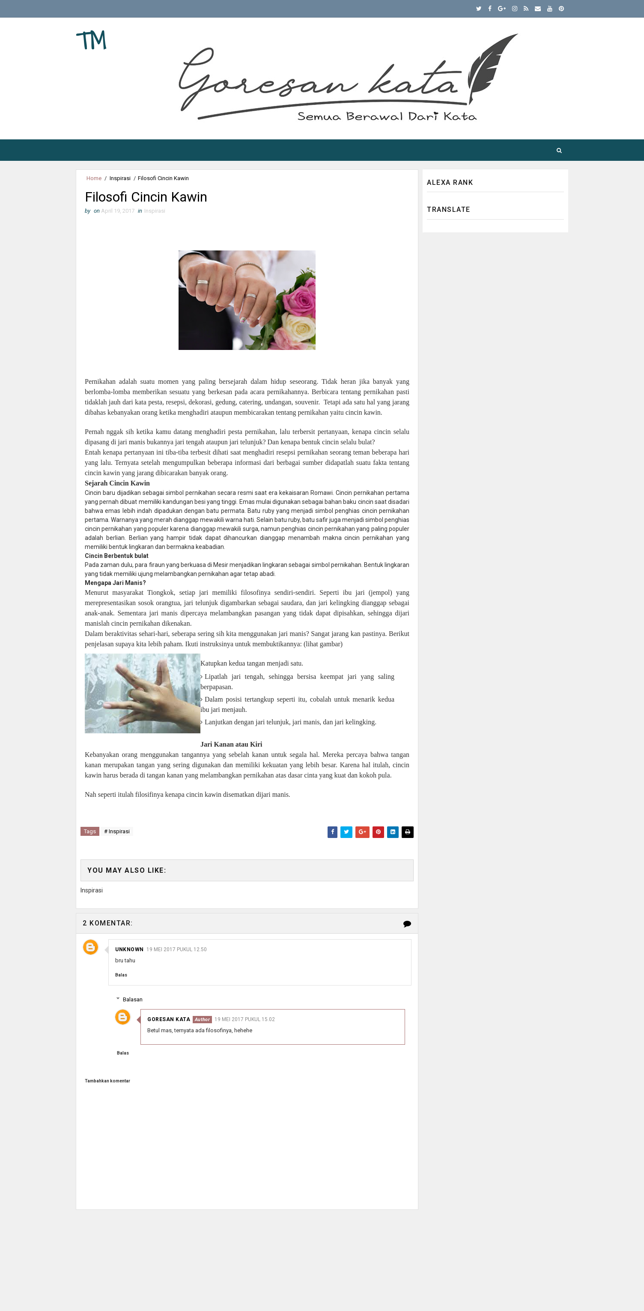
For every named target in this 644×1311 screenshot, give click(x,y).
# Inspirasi (117, 831)
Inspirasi (120, 178)
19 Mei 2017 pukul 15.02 (245, 1019)
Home (93, 178)
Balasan (133, 999)
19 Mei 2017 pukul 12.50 (176, 949)
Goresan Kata (168, 1019)
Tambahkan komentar (107, 1081)
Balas (121, 975)
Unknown (129, 949)
